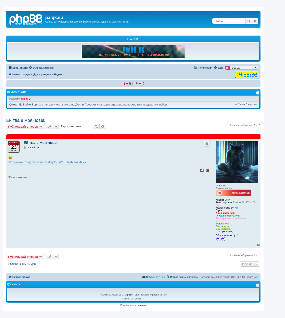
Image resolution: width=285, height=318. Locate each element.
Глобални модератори (228, 216)
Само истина (223, 229)
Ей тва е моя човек (25, 120)
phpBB (128, 295)
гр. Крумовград (224, 231)
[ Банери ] (133, 39)
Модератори (222, 223)
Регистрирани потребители (231, 218)
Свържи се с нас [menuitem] (153, 276)
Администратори (225, 213)
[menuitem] (41, 67)
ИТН (218, 221)
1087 (227, 200)
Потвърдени (222, 226)
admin (24, 98)
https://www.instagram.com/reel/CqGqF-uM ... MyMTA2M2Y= (47, 162)
